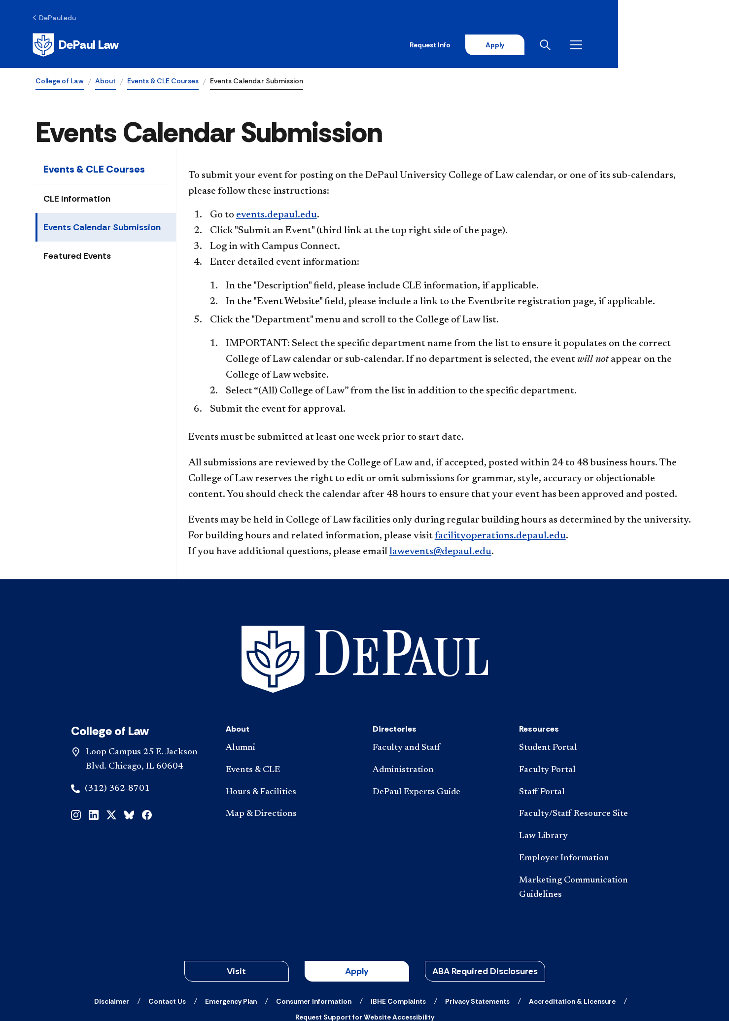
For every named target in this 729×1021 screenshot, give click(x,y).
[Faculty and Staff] (438, 681)
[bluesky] (129, 747)
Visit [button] (236, 904)
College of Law (59, 81)
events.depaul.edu (276, 216)
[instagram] (76, 747)
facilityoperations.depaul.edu (500, 537)
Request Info (536, 45)
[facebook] (147, 747)
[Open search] (654, 45)
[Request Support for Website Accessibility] (364, 950)
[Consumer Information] (313, 934)
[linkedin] (94, 747)
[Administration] (438, 703)
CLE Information (76, 200)
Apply (601, 45)
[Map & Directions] (291, 747)
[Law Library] (584, 769)
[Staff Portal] (584, 725)
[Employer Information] (584, 791)
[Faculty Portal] (584, 703)
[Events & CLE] (291, 703)
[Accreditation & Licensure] (572, 934)
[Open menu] (686, 45)
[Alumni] (291, 681)
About (105, 81)
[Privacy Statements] (477, 934)
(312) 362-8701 (117, 721)
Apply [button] (357, 904)
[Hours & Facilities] (291, 725)
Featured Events (77, 257)
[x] (111, 747)
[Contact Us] (167, 934)
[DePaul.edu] (57, 18)
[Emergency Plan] (231, 934)
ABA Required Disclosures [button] (485, 904)
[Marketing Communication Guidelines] (584, 821)
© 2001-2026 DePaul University (364, 978)
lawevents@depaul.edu (440, 553)
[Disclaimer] (111, 934)
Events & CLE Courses (163, 81)
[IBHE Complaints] (398, 934)
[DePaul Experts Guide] (438, 725)
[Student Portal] (584, 681)
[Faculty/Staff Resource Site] (584, 747)
